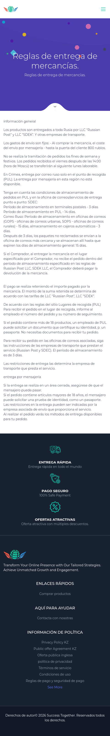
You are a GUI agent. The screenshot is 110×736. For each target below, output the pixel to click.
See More (55, 687)
